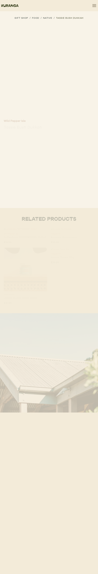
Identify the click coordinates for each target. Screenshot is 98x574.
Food (35, 18)
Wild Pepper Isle (15, 120)
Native (47, 18)
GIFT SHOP (21, 18)
